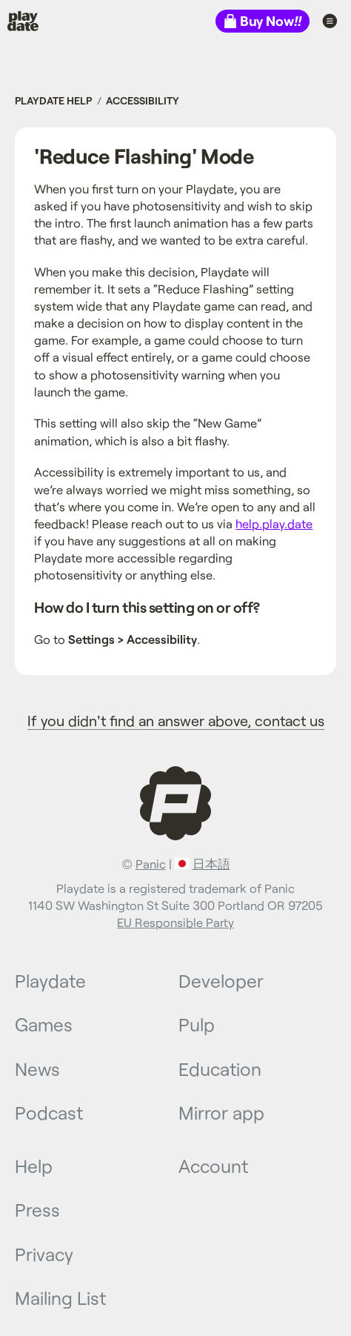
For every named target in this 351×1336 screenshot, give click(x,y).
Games (44, 1024)
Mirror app (221, 1112)
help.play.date (273, 523)
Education (219, 1068)
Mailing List (60, 1297)
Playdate (34, 21)
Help (34, 1165)
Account (213, 1165)
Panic (151, 864)
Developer (221, 980)
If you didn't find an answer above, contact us (175, 720)
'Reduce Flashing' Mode (143, 155)
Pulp (196, 1024)
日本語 (211, 864)
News (37, 1068)
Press (37, 1209)
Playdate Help (53, 100)
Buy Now (270, 21)
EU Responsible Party (175, 922)
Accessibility (142, 100)
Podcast (49, 1112)
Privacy (44, 1254)
